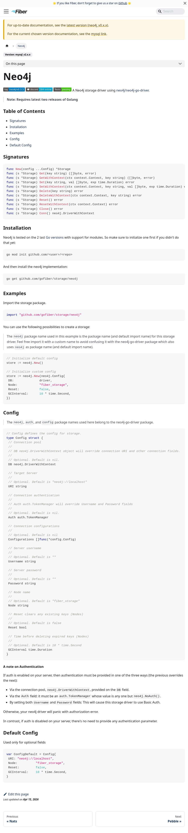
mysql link (98, 34)
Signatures (18, 121)
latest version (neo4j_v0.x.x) (87, 25)
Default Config (20, 145)
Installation (18, 127)
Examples (17, 133)
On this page (15, 63)
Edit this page (16, 794)
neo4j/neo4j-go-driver (132, 90)
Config (14, 139)
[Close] (185, 3)
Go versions (54, 237)
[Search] (170, 11)
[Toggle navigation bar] (6, 11)
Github (122, 3)
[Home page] (7, 46)
